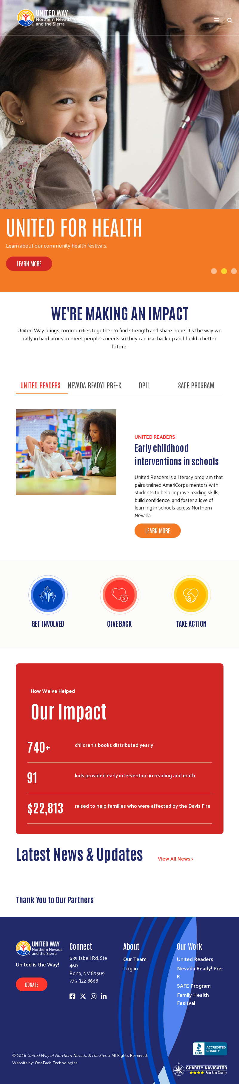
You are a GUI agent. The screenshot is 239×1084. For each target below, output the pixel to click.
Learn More (29, 263)
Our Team (135, 958)
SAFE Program (196, 384)
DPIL (144, 384)
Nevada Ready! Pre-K (94, 384)
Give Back (119, 623)
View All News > (175, 858)
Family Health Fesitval (193, 998)
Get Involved (48, 623)
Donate (31, 984)
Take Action (191, 623)
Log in (130, 968)
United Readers (40, 384)
